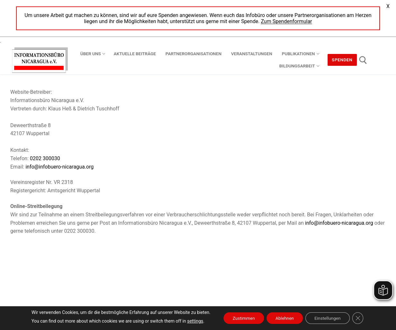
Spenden (342, 59)
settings (192, 321)
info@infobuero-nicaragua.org (59, 167)
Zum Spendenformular (286, 21)
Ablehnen (284, 318)
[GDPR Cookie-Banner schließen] (360, 318)
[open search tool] (363, 60)
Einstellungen (328, 318)
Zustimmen (241, 318)
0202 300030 (45, 158)
